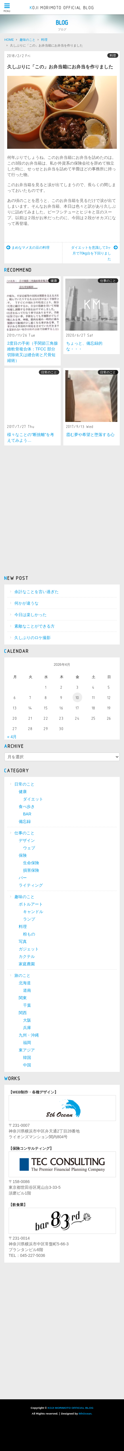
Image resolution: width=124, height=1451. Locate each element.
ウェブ (29, 848)
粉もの (29, 934)
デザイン (27, 840)
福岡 (27, 1042)
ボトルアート (31, 904)
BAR (27, 814)
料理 (113, 55)
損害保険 (31, 870)
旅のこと (22, 975)
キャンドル (33, 911)
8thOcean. (85, 1413)
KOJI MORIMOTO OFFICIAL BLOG (62, 7)
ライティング (31, 885)
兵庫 (27, 1027)
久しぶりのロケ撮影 (32, 637)
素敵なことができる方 (34, 626)
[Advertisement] (62, 510)
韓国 (27, 1057)
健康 (54, 280)
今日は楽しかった (30, 614)
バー (23, 877)
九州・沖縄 (29, 1035)
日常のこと (49, 372)
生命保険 (31, 862)
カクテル (27, 956)
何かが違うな (26, 603)
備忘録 (25, 821)
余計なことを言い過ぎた (36, 591)
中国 (27, 1065)
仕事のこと (108, 280)
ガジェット (29, 949)
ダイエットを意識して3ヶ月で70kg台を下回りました (94, 253)
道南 (27, 990)
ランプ (29, 919)
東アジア (27, 1050)
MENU (7, 8)
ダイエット (33, 799)
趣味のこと (24, 896)
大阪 (27, 1020)
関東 (23, 997)
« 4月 (12, 736)
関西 (23, 1012)
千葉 (27, 1005)
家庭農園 (27, 964)
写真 (23, 941)
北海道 (25, 983)
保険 (23, 855)
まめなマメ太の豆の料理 (27, 247)
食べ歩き (27, 806)
